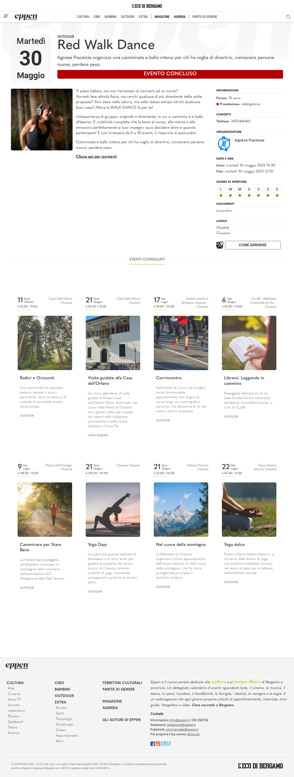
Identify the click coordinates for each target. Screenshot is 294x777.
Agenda (110, 708)
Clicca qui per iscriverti (96, 157)
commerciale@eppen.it (182, 729)
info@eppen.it (180, 720)
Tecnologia (64, 719)
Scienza (14, 733)
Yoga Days (97, 545)
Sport (60, 713)
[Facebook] (152, 744)
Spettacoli (15, 722)
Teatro (12, 727)
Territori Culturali (122, 683)
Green (61, 730)
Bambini (62, 689)
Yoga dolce (234, 545)
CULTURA (83, 17)
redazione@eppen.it (181, 725)
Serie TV (14, 699)
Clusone (222, 228)
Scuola (61, 708)
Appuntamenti (67, 736)
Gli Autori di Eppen (121, 720)
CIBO (97, 17)
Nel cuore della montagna (181, 545)
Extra (60, 702)
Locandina (224, 211)
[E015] (166, 744)
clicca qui (193, 734)
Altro (59, 741)
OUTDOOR (127, 17)
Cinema (14, 694)
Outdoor (65, 37)
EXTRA (143, 17)
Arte (11, 688)
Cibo (59, 683)
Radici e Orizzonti (37, 378)
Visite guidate (98, 435)
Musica (13, 716)
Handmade (64, 724)
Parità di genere (118, 689)
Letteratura (16, 711)
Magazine (112, 701)
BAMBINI (111, 17)
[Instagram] (158, 744)
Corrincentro (169, 378)
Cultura (15, 683)
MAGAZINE (162, 17)
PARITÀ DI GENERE (204, 17)
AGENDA (179, 17)
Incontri (14, 705)
